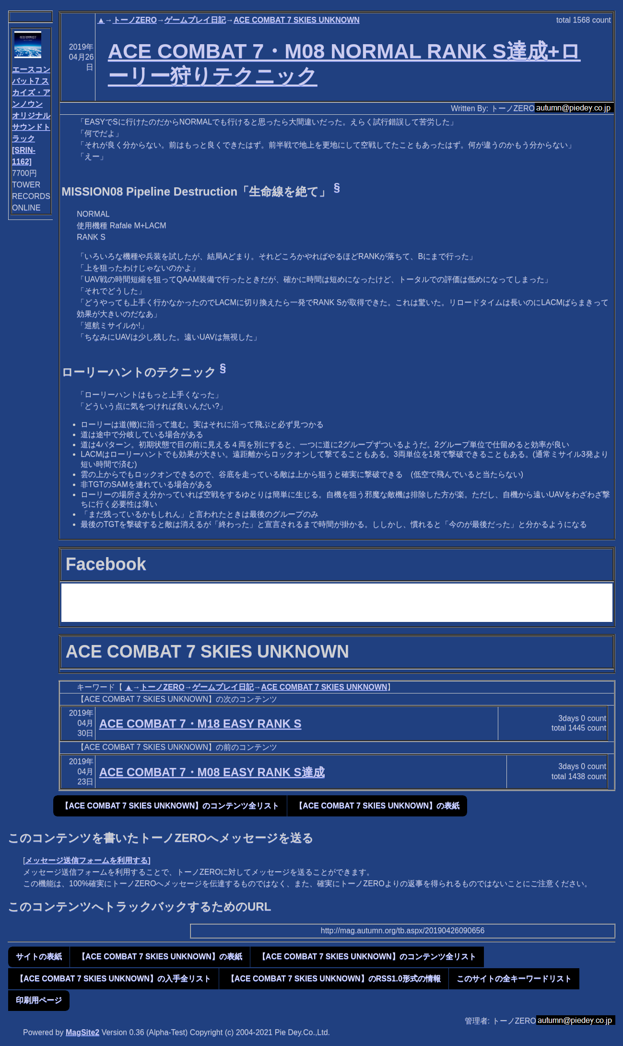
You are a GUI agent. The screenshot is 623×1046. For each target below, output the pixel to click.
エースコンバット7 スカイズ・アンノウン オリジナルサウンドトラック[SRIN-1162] (31, 115)
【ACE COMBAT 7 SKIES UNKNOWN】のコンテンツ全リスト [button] (170, 806)
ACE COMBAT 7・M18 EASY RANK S (200, 723)
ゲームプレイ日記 (195, 20)
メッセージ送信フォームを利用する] (87, 860)
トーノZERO (135, 20)
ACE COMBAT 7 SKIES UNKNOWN (297, 20)
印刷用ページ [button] (39, 1000)
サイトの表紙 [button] (39, 956)
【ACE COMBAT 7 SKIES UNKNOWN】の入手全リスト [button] (113, 978)
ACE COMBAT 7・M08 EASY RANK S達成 (212, 772)
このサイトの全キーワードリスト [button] (514, 978)
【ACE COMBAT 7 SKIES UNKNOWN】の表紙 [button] (377, 806)
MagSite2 (82, 1032)
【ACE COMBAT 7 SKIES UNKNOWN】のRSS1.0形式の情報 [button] (334, 978)
